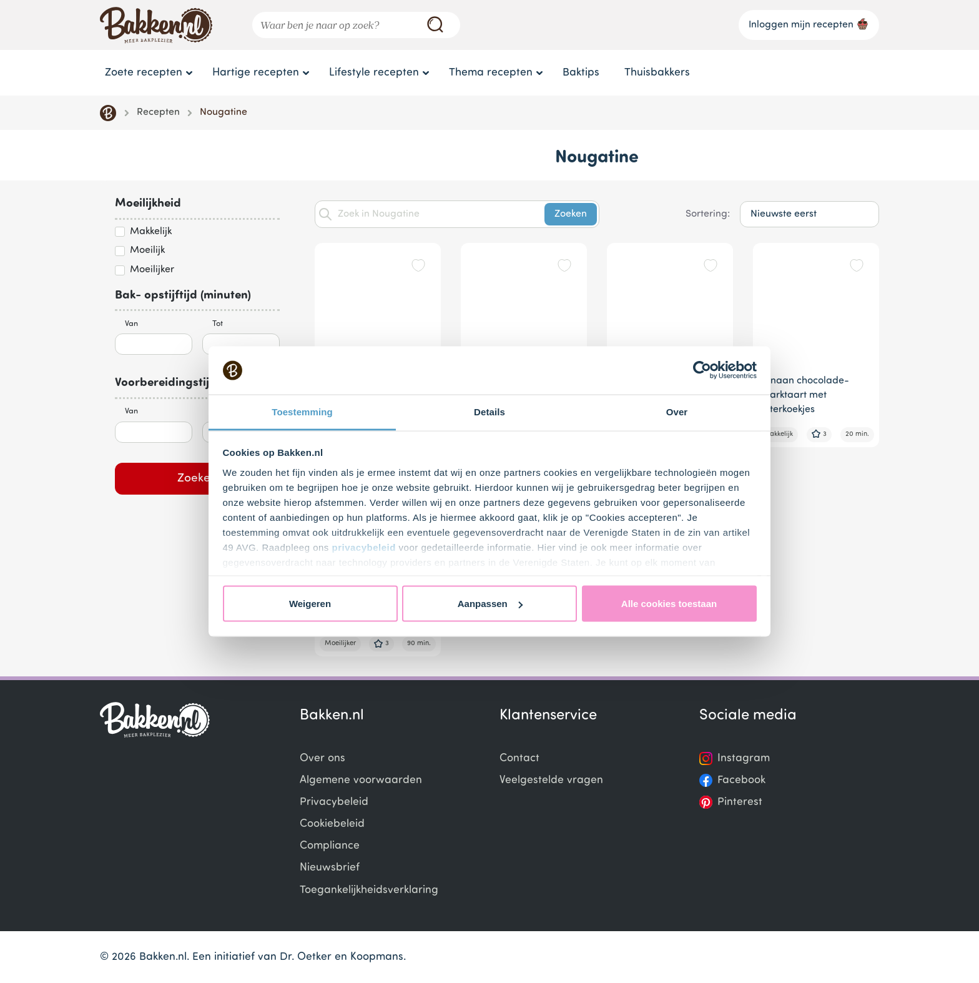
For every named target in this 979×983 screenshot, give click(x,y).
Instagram (743, 758)
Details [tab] (489, 411)
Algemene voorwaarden (361, 780)
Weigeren (310, 603)
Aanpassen (490, 603)
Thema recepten (491, 72)
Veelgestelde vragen (551, 780)
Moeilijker (152, 270)
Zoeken (197, 479)
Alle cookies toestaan (669, 603)
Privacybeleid (334, 802)
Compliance (330, 846)
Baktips (581, 72)
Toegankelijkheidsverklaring (369, 890)
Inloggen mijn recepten (809, 23)
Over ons (322, 758)
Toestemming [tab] (302, 411)
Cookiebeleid (332, 824)
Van (131, 324)
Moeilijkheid (148, 204)
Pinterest (739, 802)
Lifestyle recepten (374, 72)
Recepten (158, 112)
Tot (217, 324)
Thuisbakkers (657, 72)
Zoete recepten (143, 72)
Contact (519, 758)
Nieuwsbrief (330, 867)
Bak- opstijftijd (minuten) (183, 296)
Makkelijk (151, 232)
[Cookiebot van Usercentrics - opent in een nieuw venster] (702, 370)
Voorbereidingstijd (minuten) (192, 383)
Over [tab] (677, 411)
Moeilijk (147, 250)
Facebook (741, 780)
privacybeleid (364, 546)
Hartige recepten (255, 72)
